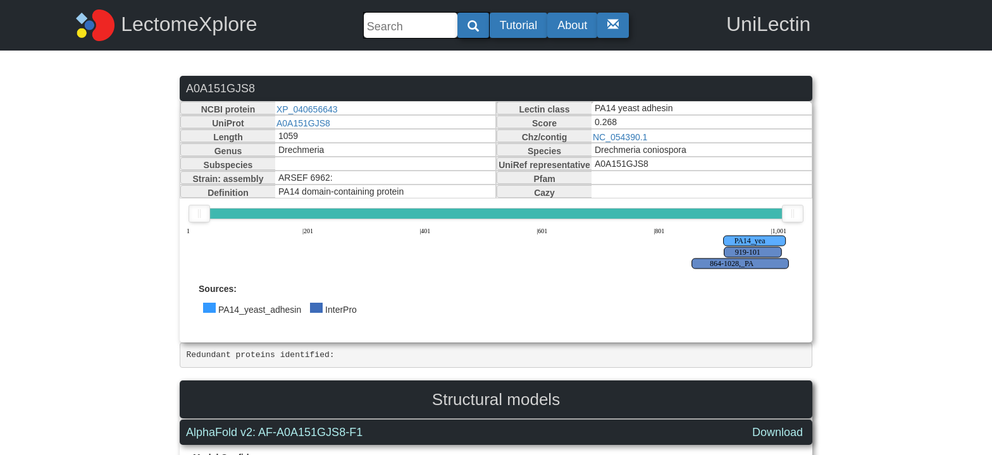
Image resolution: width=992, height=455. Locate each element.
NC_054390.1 (620, 137)
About (572, 25)
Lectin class (544, 109)
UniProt (228, 123)
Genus (228, 151)
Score (544, 123)
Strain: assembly (227, 178)
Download (777, 432)
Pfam (544, 178)
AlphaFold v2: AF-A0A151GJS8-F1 (274, 432)
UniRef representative (544, 165)
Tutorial (518, 25)
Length (228, 137)
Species (544, 151)
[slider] (199, 213)
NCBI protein (228, 109)
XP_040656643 (307, 109)
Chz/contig (544, 137)
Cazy (544, 192)
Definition (228, 192)
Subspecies (228, 165)
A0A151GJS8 (303, 123)
